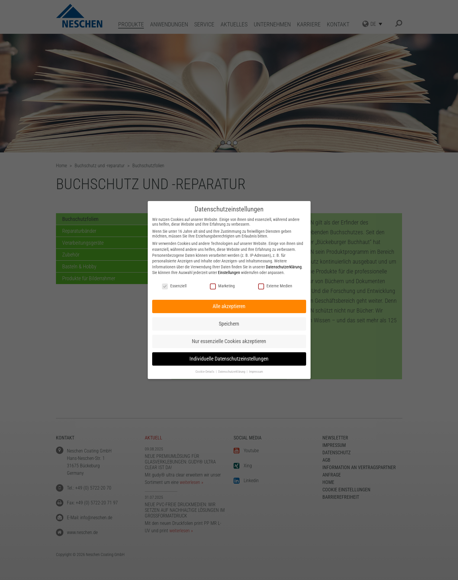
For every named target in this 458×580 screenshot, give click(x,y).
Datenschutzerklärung (284, 266)
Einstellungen (229, 272)
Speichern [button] (229, 324)
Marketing (222, 285)
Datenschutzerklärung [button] (232, 372)
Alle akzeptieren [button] (229, 306)
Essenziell (174, 285)
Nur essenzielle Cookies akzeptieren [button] (229, 341)
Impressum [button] (256, 372)
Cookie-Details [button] (205, 372)
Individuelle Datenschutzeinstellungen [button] (229, 359)
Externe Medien (275, 285)
